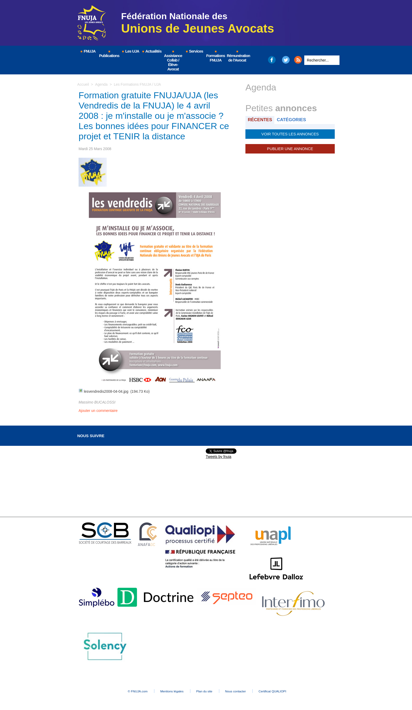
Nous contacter (238, 690)
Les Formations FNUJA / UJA (138, 84)
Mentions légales (169, 690)
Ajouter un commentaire (98, 410)
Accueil (83, 84)
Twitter (286, 60)
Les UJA (130, 51)
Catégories (292, 119)
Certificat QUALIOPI (278, 690)
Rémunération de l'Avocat (237, 56)
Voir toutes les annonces (290, 134)
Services (194, 51)
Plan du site (204, 690)
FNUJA (87, 51)
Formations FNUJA (215, 56)
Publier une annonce (290, 148)
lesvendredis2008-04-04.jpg (106, 391)
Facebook (272, 60)
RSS (298, 60)
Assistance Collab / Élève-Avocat (173, 61)
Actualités (151, 51)
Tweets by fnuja (218, 456)
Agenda (101, 84)
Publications (109, 54)
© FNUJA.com (132, 690)
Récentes (260, 119)
